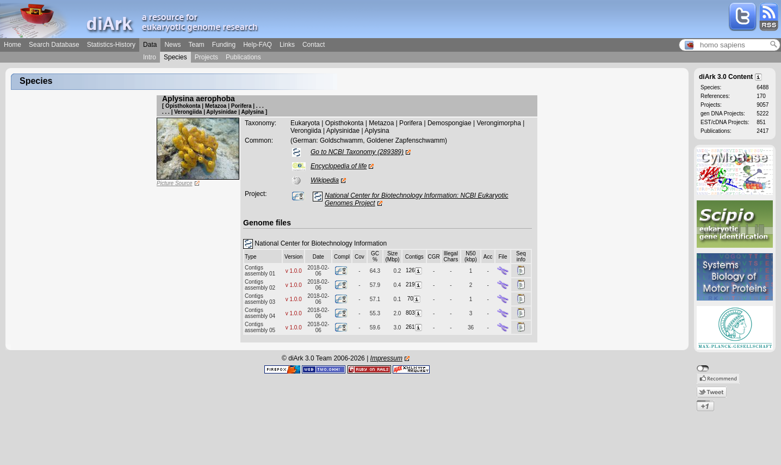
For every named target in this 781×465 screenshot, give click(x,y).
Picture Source (175, 183)
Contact (313, 44)
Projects (206, 57)
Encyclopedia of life (339, 166)
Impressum (386, 358)
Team (196, 44)
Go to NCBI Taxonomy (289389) (357, 152)
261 (414, 327)
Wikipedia (325, 180)
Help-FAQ (257, 44)
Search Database (54, 44)
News (172, 44)
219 (414, 284)
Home (12, 44)
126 (414, 270)
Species (175, 57)
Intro (149, 57)
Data (150, 44)
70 (414, 299)
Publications (243, 57)
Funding (223, 44)
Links (287, 44)
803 (414, 313)
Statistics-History (111, 44)
